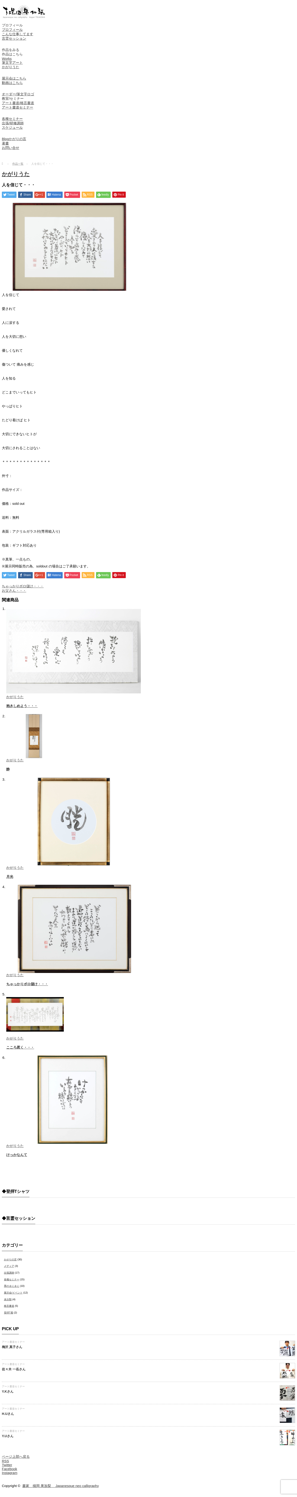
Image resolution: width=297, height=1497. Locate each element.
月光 (9, 877)
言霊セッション (14, 38)
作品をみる (10, 50)
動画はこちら (12, 83)
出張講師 (9, 1272)
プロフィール (12, 25)
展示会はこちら (14, 78)
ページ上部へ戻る (16, 1456)
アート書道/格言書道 (18, 103)
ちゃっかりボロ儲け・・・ (23, 586)
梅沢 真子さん (12, 1347)
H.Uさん (8, 1414)
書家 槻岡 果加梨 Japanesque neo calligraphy (60, 1486)
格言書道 (9, 1305)
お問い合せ (10, 148)
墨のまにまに (11, 1286)
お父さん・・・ (14, 590)
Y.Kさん (7, 1391)
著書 (5, 143)
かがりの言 (10, 1259)
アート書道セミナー (17, 107)
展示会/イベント (13, 1292)
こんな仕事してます (17, 34)
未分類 (8, 1299)
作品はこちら (12, 54)
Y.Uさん (7, 1436)
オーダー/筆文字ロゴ (18, 94)
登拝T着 (8, 1312)
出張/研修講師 (13, 123)
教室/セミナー (13, 98)
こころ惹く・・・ (20, 1047)
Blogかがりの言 (14, 139)
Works (7, 59)
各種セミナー (12, 119)
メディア (9, 1266)
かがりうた (10, 67)
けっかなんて (16, 1155)
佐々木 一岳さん (14, 1369)
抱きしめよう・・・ (22, 706)
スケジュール (12, 127)
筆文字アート (12, 62)
